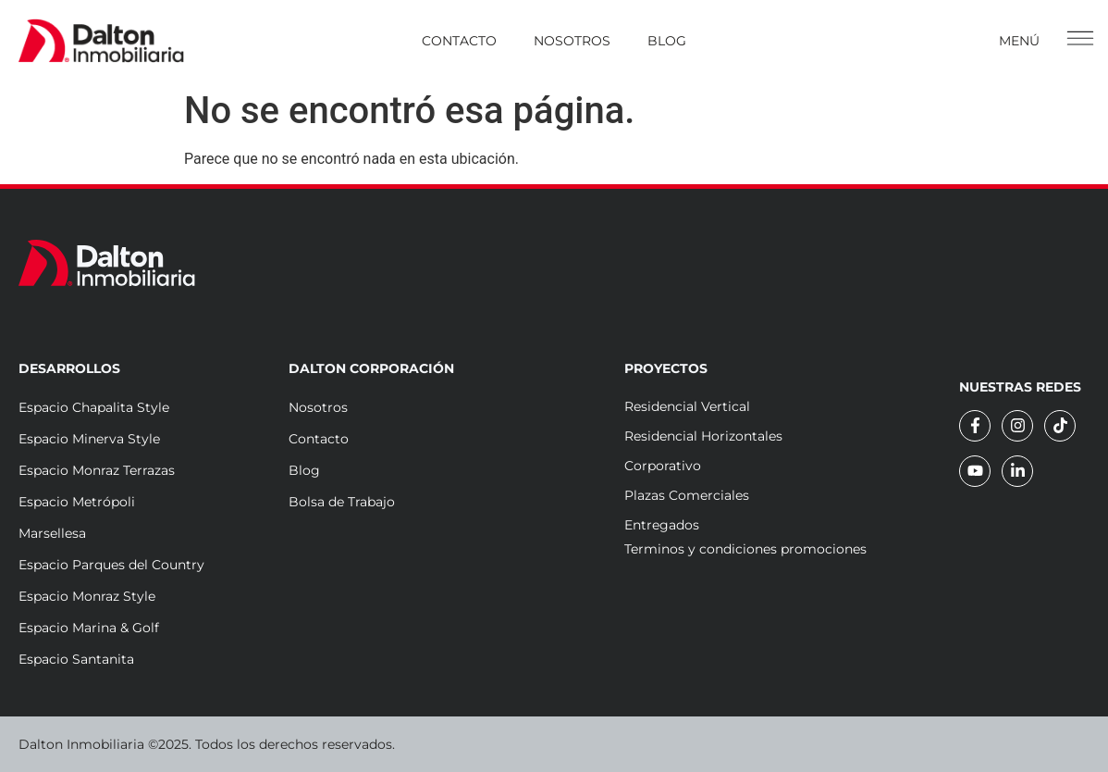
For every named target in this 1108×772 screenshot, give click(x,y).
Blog (666, 40)
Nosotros (572, 40)
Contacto (459, 40)
